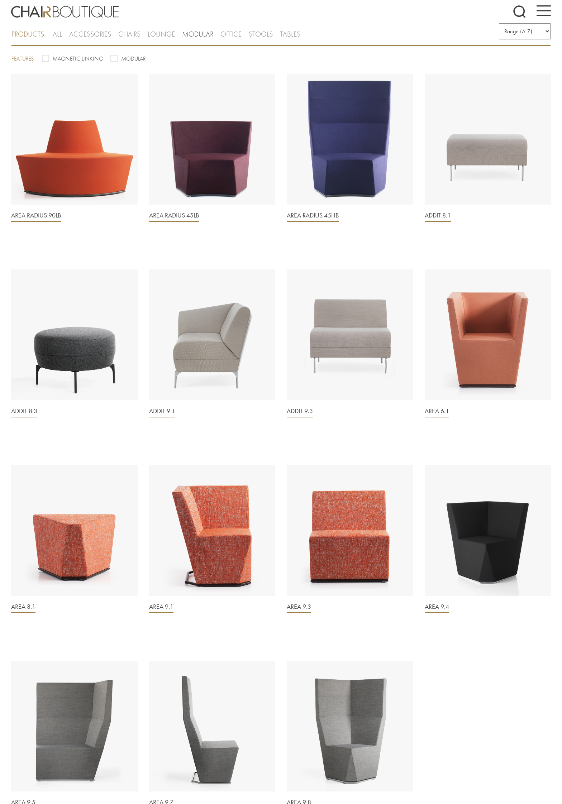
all (57, 34)
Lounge (161, 34)
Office (231, 34)
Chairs (129, 34)
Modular (197, 34)
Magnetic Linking (78, 58)
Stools (261, 34)
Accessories (90, 34)
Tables (290, 34)
